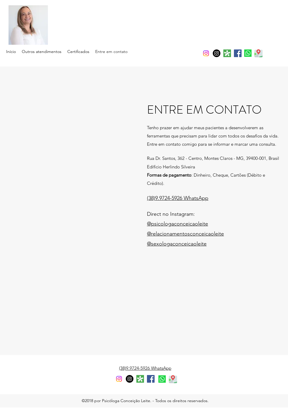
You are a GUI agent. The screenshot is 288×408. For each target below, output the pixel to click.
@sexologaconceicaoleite (177, 244)
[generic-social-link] (227, 53)
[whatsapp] (248, 53)
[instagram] (206, 53)
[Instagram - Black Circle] (129, 379)
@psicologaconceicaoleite (177, 223)
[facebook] (238, 53)
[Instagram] (216, 53)
